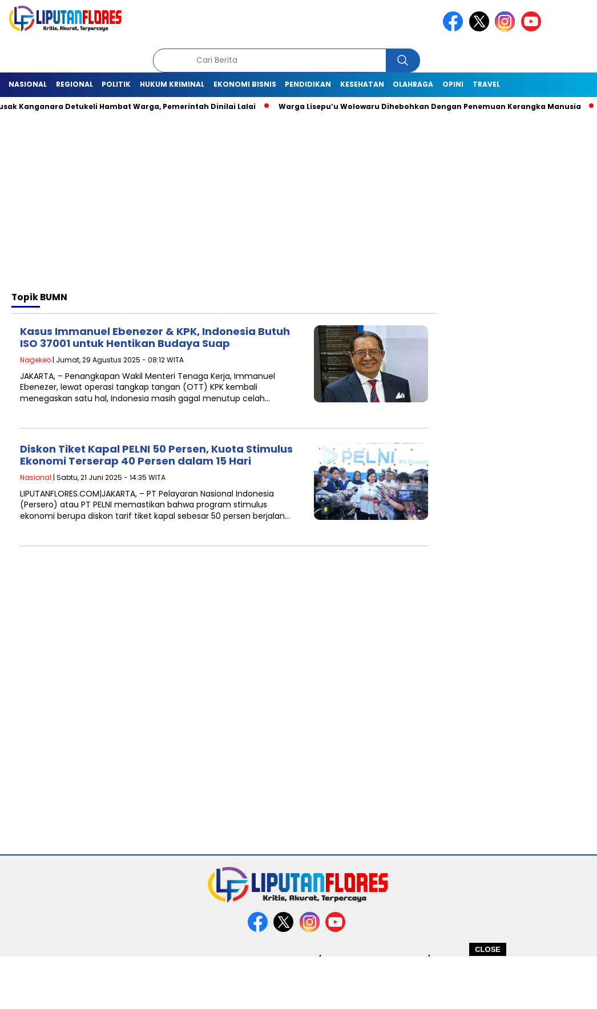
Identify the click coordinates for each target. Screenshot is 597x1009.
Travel (486, 84)
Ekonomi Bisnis (244, 84)
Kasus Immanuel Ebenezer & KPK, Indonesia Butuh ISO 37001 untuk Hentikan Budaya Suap (155, 337)
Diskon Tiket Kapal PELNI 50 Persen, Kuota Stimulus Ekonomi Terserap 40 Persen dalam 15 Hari (156, 455)
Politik (116, 84)
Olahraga (413, 84)
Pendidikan (308, 84)
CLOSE (488, 949)
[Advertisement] (298, 982)
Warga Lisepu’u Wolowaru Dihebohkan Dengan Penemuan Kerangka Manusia (434, 106)
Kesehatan (362, 84)
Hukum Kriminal (172, 84)
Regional (74, 84)
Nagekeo (35, 360)
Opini (452, 84)
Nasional (28, 84)
